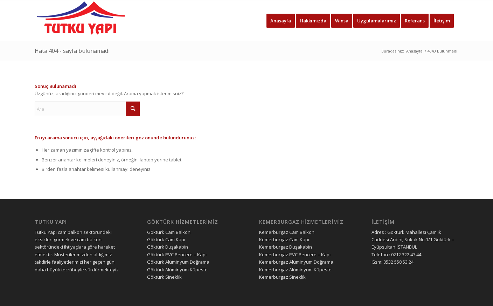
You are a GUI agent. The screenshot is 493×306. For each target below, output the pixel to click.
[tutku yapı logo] (81, 20)
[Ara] (87, 109)
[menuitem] (280, 20)
